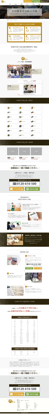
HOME (18, 400)
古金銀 (35, 403)
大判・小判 (27, 403)
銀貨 (18, 404)
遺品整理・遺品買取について (33, 243)
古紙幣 (27, 405)
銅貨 (34, 404)
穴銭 (34, 408)
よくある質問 (27, 401)
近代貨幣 (18, 403)
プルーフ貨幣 (35, 405)
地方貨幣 (18, 405)
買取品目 (18, 402)
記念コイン (18, 408)
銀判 (26, 404)
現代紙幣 (27, 408)
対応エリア (22, 401)
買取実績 (18, 401)
